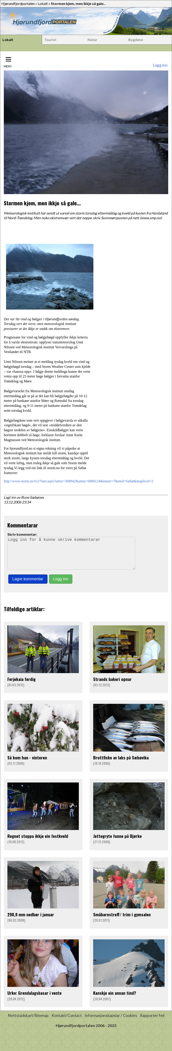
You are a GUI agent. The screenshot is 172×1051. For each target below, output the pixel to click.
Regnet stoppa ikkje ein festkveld (37, 842)
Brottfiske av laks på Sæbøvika (121, 764)
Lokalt (43, 3)
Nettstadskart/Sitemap (28, 1021)
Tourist (50, 39)
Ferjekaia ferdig (21, 685)
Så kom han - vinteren (27, 764)
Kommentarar (22, 525)
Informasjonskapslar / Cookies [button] (111, 1021)
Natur (92, 39)
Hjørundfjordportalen (18, 3)
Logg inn (160, 65)
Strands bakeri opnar (112, 685)
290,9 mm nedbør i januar (30, 921)
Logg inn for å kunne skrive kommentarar (73, 556)
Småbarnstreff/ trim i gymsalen (122, 921)
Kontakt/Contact (67, 1021)
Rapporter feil (152, 1021)
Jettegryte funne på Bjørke (117, 842)
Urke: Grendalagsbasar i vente (34, 999)
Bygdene (135, 39)
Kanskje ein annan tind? (114, 999)
